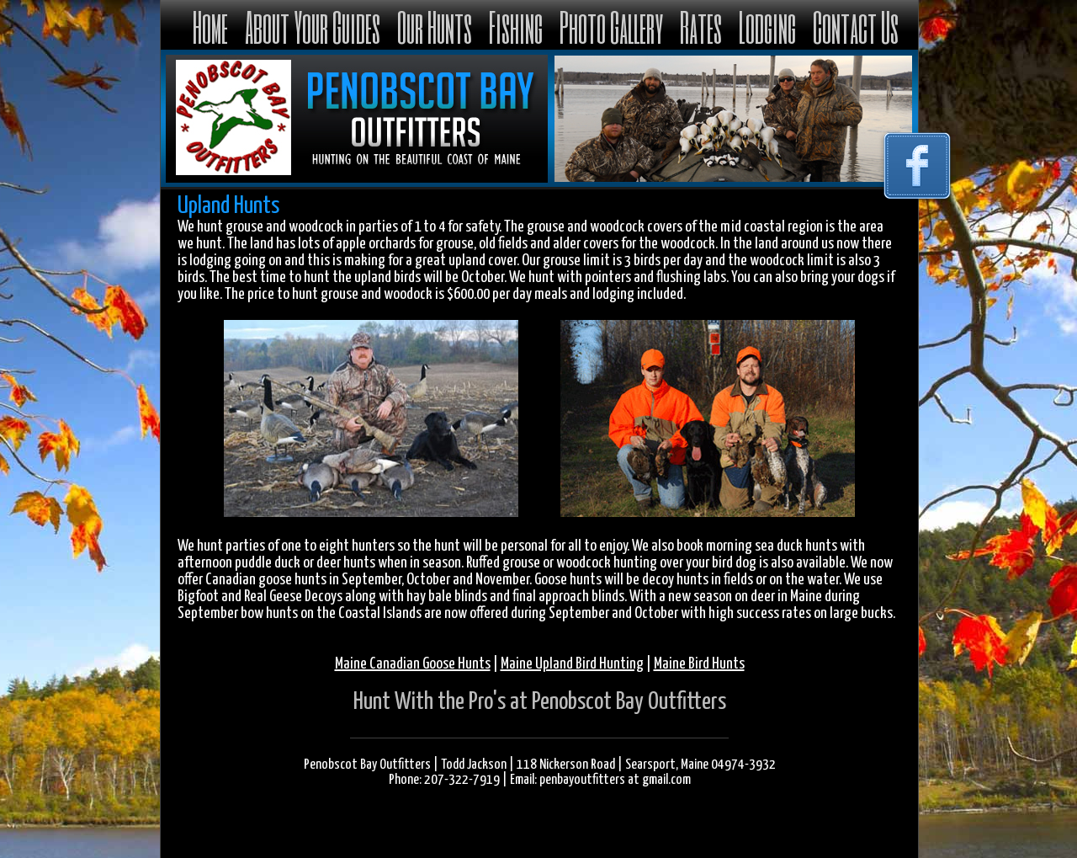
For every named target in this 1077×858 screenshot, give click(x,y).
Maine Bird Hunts (699, 664)
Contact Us (856, 26)
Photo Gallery (611, 26)
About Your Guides (312, 26)
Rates (701, 26)
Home (210, 26)
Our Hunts (434, 26)
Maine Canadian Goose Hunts (413, 664)
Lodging (767, 26)
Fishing (516, 26)
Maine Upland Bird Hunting (572, 664)
